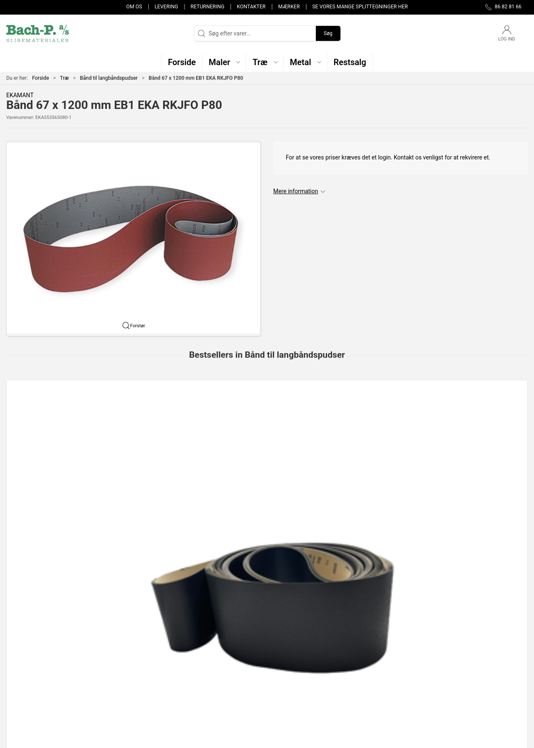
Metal (193, 663)
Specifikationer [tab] (32, 564)
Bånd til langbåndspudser (109, 78)
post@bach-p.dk (27, 665)
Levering (166, 7)
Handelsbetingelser (389, 686)
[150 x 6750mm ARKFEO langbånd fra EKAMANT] (55, 419)
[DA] (37, 33)
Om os (134, 7)
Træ (64, 78)
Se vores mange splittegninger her (360, 7)
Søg (328, 33)
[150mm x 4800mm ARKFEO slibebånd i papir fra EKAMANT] (267, 419)
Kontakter (251, 7)
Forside (40, 78)
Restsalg (197, 675)
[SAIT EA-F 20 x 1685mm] (373, 419)
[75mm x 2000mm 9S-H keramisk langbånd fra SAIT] (161, 419)
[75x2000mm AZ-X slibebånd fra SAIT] (478, 419)
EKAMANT (20, 95)
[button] (224, 62)
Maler (193, 651)
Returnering (207, 7)
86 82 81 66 (21, 656)
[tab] (261, 515)
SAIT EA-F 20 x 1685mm (362, 465)
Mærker (289, 7)
